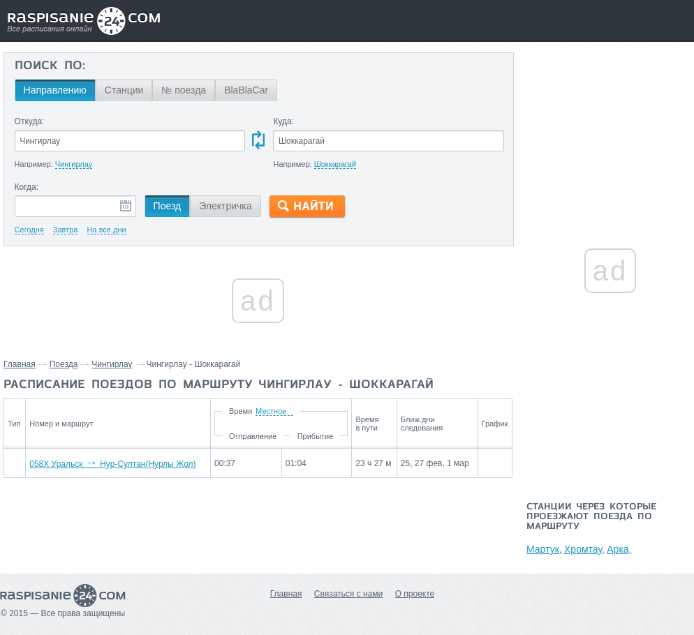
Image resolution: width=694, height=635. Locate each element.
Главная (19, 364)
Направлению (55, 90)
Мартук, (544, 549)
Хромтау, (584, 549)
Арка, (619, 549)
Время (240, 411)
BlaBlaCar (246, 90)
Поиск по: (50, 66)
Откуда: (30, 121)
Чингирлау (111, 364)
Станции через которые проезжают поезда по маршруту (591, 517)
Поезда (64, 364)
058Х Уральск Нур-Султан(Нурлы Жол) (112, 464)
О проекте (415, 594)
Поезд (168, 205)
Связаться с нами (348, 594)
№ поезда (183, 90)
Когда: (27, 187)
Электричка (225, 205)
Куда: (283, 121)
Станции (124, 90)
